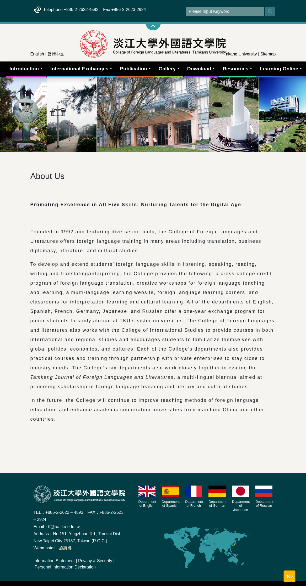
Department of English (147, 504)
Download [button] (199, 68)
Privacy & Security (95, 561)
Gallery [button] (167, 68)
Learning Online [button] (279, 68)
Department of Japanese (241, 506)
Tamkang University (238, 54)
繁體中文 (55, 54)
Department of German (217, 504)
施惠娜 (65, 548)
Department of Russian (264, 504)
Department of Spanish (171, 504)
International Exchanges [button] (79, 68)
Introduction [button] (24, 68)
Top (289, 576)
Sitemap (268, 54)
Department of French (194, 504)
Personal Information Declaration (65, 567)
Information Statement (54, 561)
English (37, 54)
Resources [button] (235, 68)
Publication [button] (133, 68)
